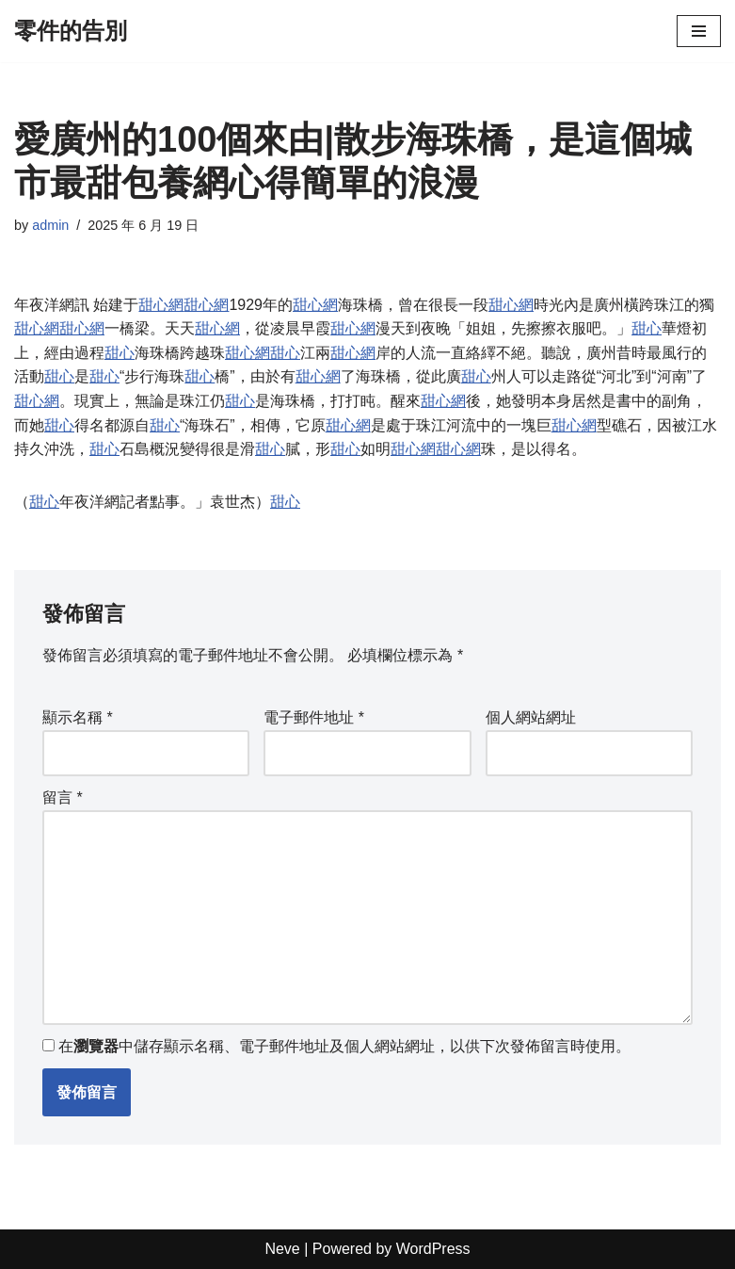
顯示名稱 (77, 717)
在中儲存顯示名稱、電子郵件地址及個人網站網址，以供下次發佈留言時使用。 (344, 1047)
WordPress (433, 1250)
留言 (62, 797)
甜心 (646, 328)
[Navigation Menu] (699, 31)
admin (50, 225)
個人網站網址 (531, 717)
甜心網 (161, 305)
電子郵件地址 (314, 717)
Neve (281, 1250)
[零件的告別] (70, 31)
